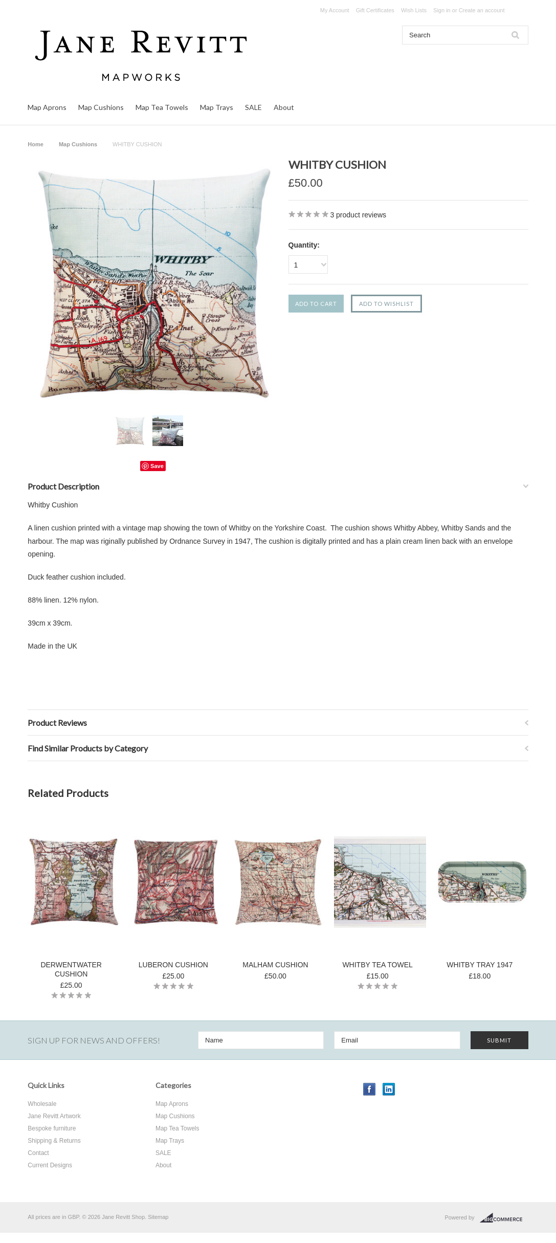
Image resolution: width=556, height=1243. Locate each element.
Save (157, 466)
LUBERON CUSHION (173, 965)
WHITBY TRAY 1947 (480, 965)
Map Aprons (47, 107)
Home (35, 144)
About (284, 107)
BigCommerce (504, 1218)
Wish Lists (414, 10)
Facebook (369, 1089)
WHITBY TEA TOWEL (377, 965)
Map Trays (216, 107)
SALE (253, 107)
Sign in (442, 10)
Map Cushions (101, 107)
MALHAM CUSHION (275, 965)
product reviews (358, 215)
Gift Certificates (375, 10)
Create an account (482, 10)
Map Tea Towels (162, 107)
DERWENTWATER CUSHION (71, 969)
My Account (334, 10)
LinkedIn (389, 1089)
